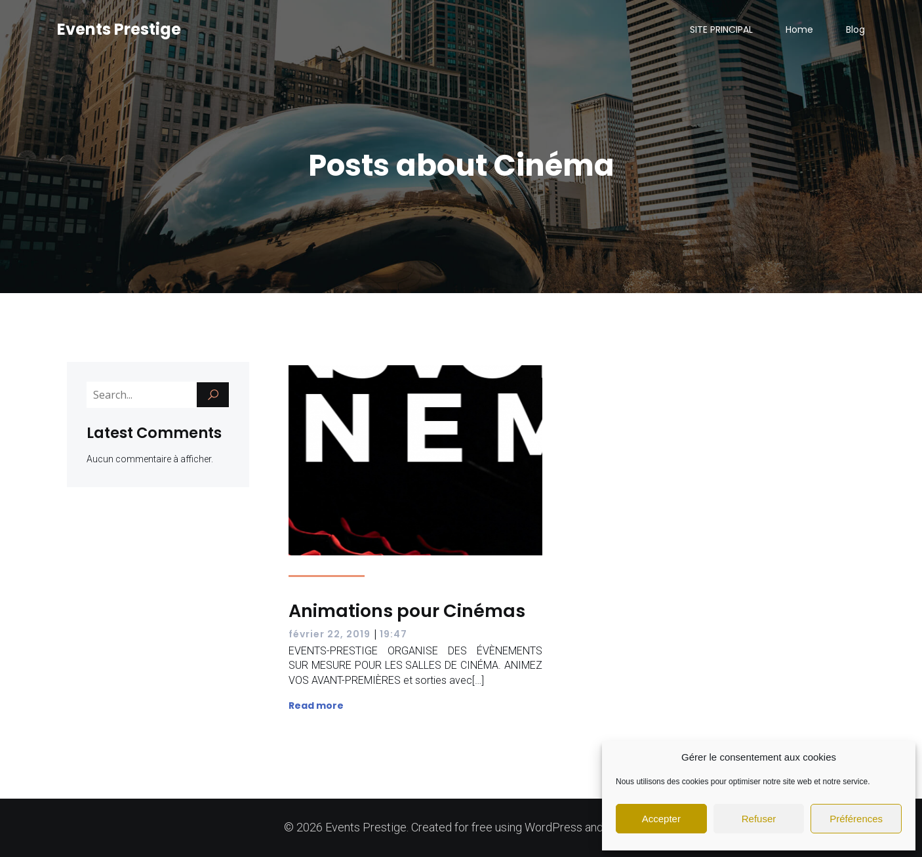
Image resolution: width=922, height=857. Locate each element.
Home (799, 29)
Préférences (856, 818)
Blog (855, 29)
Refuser (759, 818)
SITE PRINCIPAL (721, 29)
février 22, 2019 (330, 634)
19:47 (393, 634)
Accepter (661, 818)
